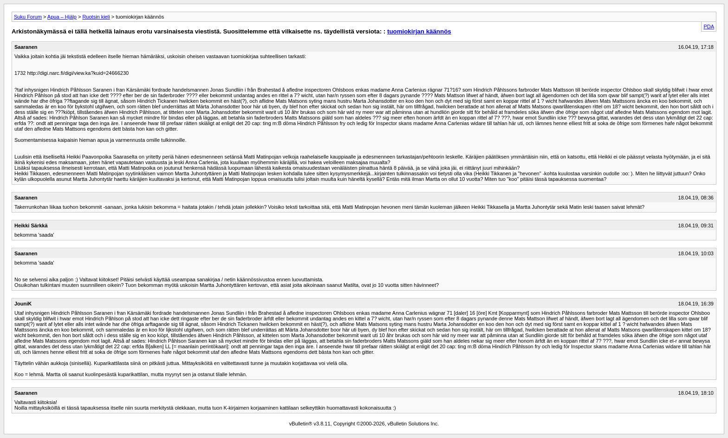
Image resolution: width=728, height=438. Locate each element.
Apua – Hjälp (62, 17)
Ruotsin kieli (96, 17)
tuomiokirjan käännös (419, 31)
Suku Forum (28, 17)
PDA (708, 26)
